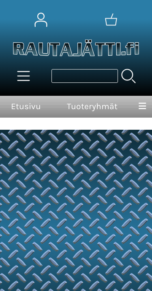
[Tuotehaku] (84, 76)
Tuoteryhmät (92, 106)
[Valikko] (142, 107)
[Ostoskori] (111, 20)
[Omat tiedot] (41, 20)
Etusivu (26, 106)
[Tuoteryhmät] (23, 76)
